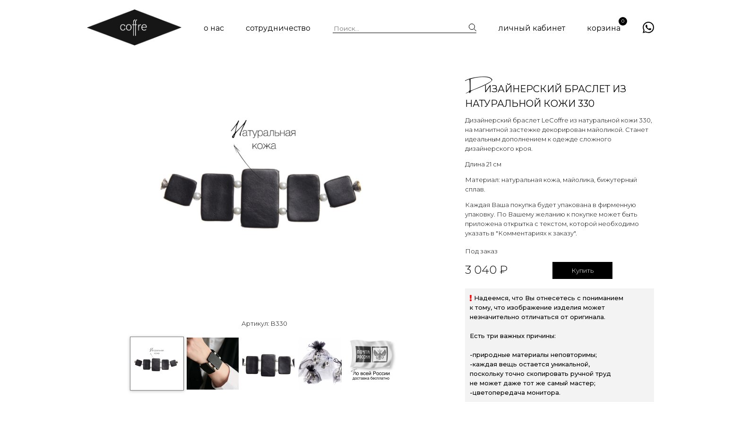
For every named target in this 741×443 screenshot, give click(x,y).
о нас (214, 28)
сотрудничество (278, 28)
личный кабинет (532, 28)
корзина (603, 28)
